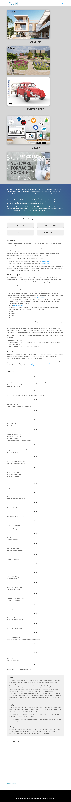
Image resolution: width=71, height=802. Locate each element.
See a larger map (11, 783)
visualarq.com (45, 261)
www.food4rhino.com (18, 305)
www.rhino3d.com (40, 297)
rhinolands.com (45, 263)
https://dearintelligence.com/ (32, 365)
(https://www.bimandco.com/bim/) (41, 363)
